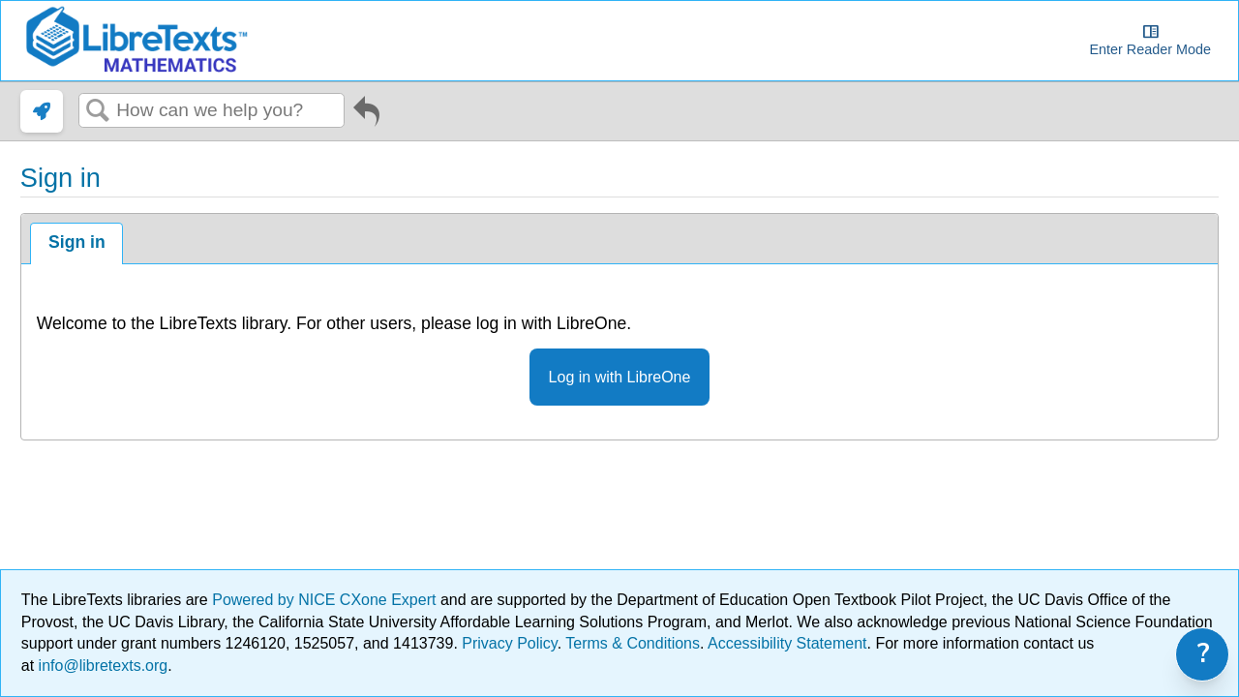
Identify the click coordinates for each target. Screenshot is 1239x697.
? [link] (1203, 654)
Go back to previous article (366, 115)
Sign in (77, 242)
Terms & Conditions (632, 643)
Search (97, 111)
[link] (41, 111)
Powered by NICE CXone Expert (326, 599)
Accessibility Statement (787, 643)
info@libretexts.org (100, 665)
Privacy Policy (509, 643)
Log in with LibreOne (620, 377)
